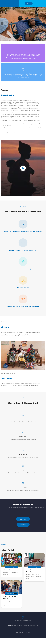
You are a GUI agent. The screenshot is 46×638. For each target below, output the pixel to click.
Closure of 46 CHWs (8, 570)
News (15, 567)
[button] (29, 3)
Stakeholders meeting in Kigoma (9, 597)
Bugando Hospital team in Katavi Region (33, 571)
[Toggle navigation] (44, 3)
